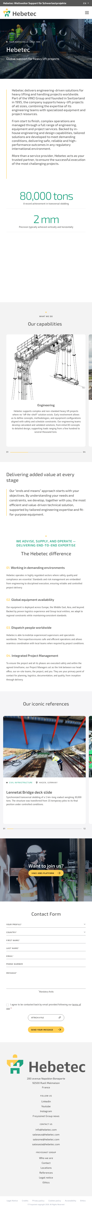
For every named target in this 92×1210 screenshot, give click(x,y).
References (46, 1172)
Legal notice (46, 1177)
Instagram (46, 1111)
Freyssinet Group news (46, 1115)
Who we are (46, 1157)
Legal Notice (12, 1200)
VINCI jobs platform (43, 873)
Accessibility (70, 1200)
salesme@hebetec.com (46, 1139)
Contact (46, 1162)
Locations (46, 1167)
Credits (25, 1200)
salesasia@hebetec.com (46, 1144)
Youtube (46, 1106)
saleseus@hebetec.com (46, 1134)
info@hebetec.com (46, 1129)
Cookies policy (54, 1200)
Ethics (46, 1182)
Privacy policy (38, 1200)
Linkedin (46, 1101)
